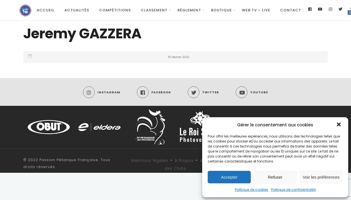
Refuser (275, 177)
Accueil (45, 10)
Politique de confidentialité (293, 189)
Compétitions (115, 10)
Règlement (189, 10)
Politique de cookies (251, 189)
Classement (154, 10)
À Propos (184, 160)
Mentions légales (149, 160)
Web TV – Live (256, 10)
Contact (290, 10)
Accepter (229, 177)
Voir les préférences (321, 177)
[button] (339, 125)
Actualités (76, 10)
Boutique (221, 10)
